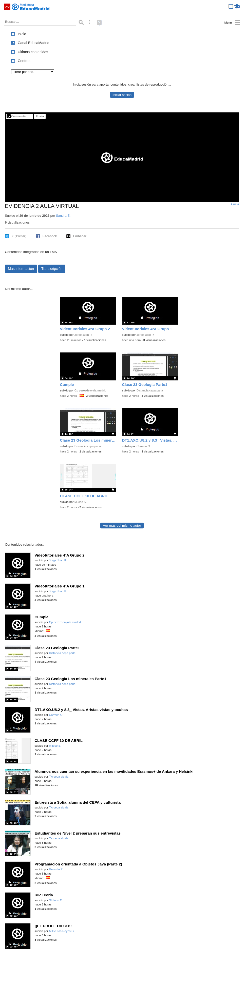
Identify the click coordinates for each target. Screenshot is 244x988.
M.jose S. (80, 501)
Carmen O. (144, 446)
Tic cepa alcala (58, 776)
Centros (24, 61)
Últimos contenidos (33, 52)
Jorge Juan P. (83, 334)
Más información (21, 269)
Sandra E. (63, 216)
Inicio (22, 34)
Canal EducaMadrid (33, 43)
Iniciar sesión (122, 95)
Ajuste (235, 204)
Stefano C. (56, 900)
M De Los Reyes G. (61, 931)
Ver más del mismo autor (122, 525)
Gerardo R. (56, 869)
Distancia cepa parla (150, 390)
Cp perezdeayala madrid (90, 390)
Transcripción (52, 269)
